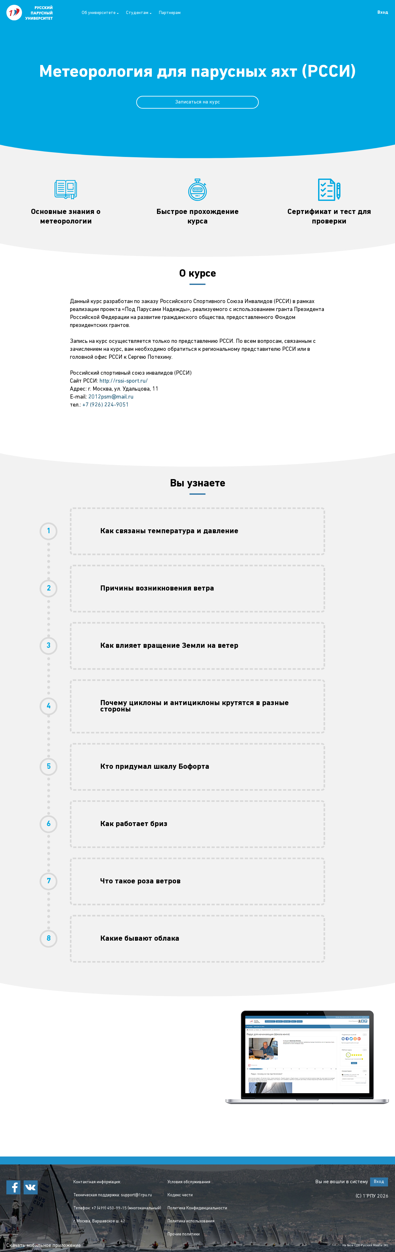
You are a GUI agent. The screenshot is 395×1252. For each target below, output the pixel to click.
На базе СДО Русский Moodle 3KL (365, 1245)
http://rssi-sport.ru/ (124, 381)
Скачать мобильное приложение (43, 1245)
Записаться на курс (197, 102)
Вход (382, 12)
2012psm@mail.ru (110, 397)
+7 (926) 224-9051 (105, 405)
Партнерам (170, 13)
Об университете (100, 13)
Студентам (139, 13)
